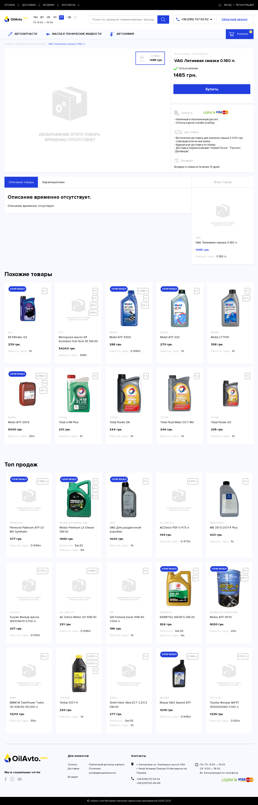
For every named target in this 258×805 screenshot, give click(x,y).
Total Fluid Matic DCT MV (177, 422)
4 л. (95, 488)
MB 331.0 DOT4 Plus (224, 527)
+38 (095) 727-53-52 (148, 779)
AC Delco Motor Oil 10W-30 (78, 617)
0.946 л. (143, 290)
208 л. (93, 312)
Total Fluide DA (120, 422)
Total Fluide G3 (221, 422)
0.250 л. (92, 656)
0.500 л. (92, 663)
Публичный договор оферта (106, 764)
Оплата (72, 764)
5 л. (95, 298)
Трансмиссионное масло (31, 44)
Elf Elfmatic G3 (17, 337)
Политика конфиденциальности (102, 770)
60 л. (94, 305)
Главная (9, 44)
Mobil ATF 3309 (120, 337)
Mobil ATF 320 (170, 337)
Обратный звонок (234, 19)
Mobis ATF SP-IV (221, 617)
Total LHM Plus (69, 422)
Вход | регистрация (236, 5)
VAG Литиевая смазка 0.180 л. (217, 242)
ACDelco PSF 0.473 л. (175, 527)
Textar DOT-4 (69, 702)
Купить (212, 89)
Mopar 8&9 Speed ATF (175, 702)
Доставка (73, 768)
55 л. (44, 656)
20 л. (145, 305)
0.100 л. (242, 656)
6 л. (95, 495)
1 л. (44, 290)
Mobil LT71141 (220, 337)
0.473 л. (192, 481)
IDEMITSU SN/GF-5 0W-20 (177, 617)
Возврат (73, 777)
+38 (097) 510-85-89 (148, 783)
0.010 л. (42, 570)
